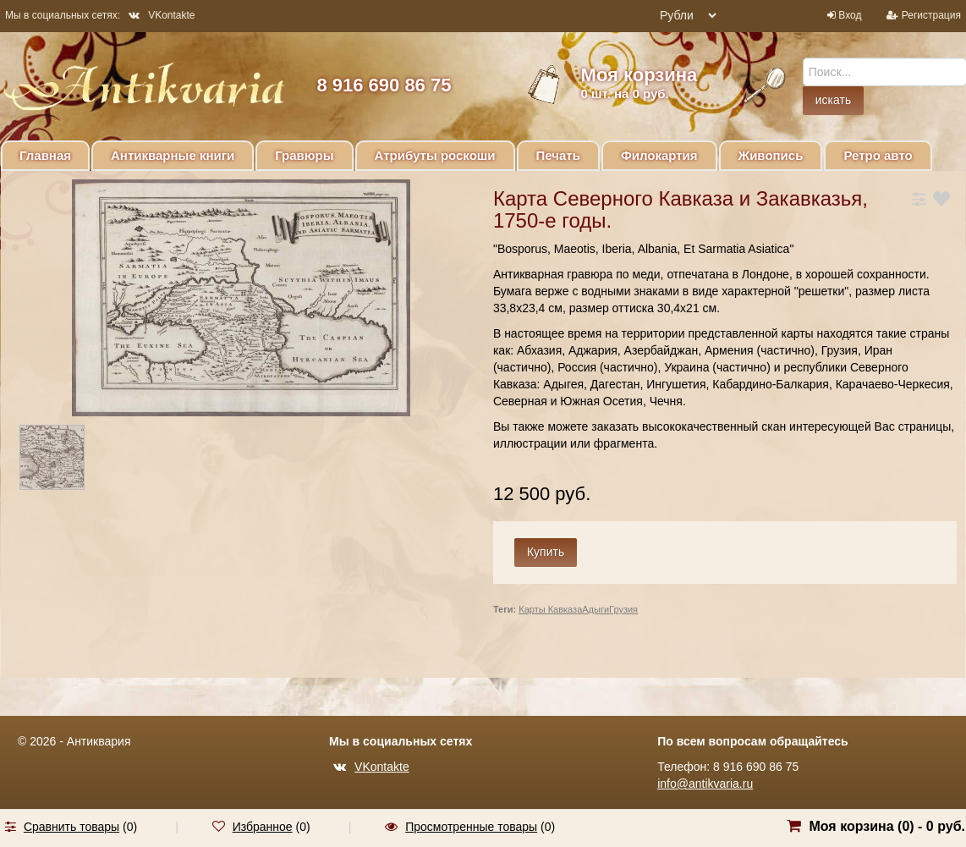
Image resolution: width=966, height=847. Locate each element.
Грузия (623, 609)
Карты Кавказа (550, 609)
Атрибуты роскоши (435, 155)
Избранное (263, 826)
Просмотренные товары (471, 826)
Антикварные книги (172, 155)
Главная (45, 155)
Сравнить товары (71, 826)
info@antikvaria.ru (705, 783)
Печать (558, 155)
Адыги (595, 609)
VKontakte (162, 15)
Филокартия (659, 155)
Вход (849, 15)
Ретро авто (877, 155)
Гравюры (304, 155)
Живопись (771, 155)
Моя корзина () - (887, 826)
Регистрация (931, 15)
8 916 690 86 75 (383, 85)
